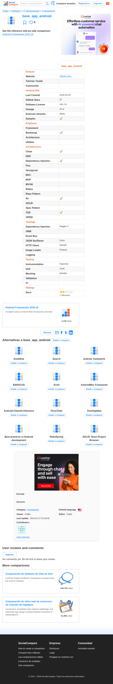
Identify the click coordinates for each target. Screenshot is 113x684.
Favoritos (25, 23)
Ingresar (98, 3)
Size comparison (26, 665)
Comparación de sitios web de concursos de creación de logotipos (28, 603)
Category (21, 509)
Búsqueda (47, 3)
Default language (67, 509)
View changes (23, 537)
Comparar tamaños (65, 3)
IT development (31, 11)
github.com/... (66, 76)
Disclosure (54, 648)
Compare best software (29, 653)
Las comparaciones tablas (30, 657)
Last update (22, 518)
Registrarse (83, 3)
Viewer (19, 514)
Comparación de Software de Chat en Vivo (29, 574)
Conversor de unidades (29, 661)
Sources (20, 502)
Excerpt (20, 494)
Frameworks (48, 11)
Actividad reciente (86, 648)
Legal (52, 653)
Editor (62, 514)
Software (16, 11)
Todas (5, 11)
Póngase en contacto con (61, 657)
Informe (47, 332)
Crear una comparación (53, 3)
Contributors (22, 522)
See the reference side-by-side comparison (26, 31)
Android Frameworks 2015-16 (17, 34)
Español (107, 3)
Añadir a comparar (61, 340)
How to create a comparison (31, 648)
